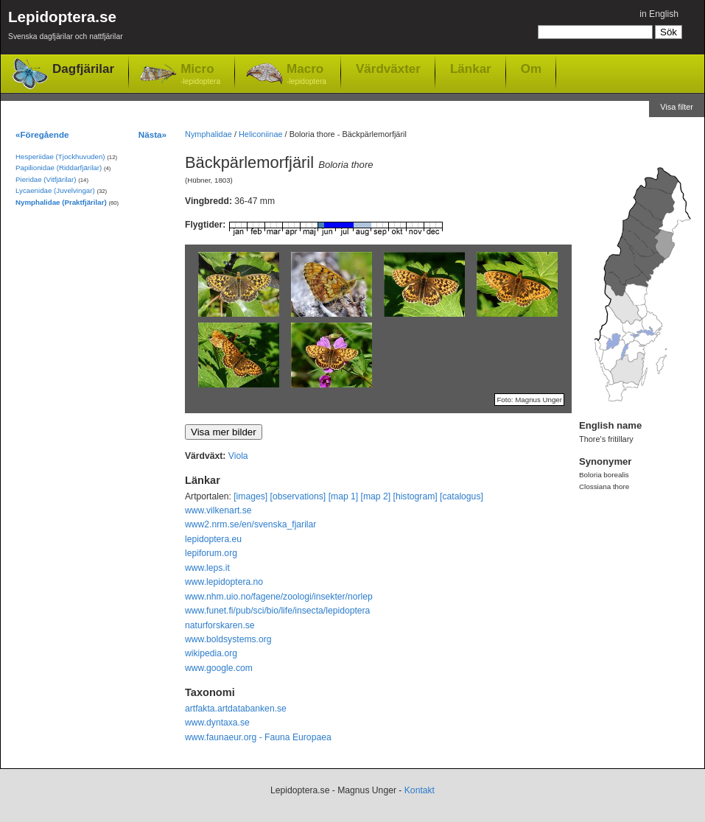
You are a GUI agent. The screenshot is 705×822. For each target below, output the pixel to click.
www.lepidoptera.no (224, 582)
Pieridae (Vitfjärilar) (45, 179)
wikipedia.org (211, 653)
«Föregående (42, 134)
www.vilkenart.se (218, 510)
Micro (200, 75)
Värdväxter (388, 68)
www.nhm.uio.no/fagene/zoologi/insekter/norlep (279, 596)
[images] (250, 496)
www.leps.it (207, 568)
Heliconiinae (261, 134)
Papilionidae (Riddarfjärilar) (58, 168)
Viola (238, 456)
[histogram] (415, 496)
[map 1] (344, 496)
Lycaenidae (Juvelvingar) (55, 190)
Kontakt (419, 790)
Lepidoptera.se (65, 27)
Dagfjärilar (83, 69)
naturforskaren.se (220, 625)
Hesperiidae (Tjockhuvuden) (60, 156)
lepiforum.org (211, 553)
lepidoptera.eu (213, 539)
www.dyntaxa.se (217, 722)
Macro (306, 75)
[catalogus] (461, 496)
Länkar (470, 68)
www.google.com (219, 668)
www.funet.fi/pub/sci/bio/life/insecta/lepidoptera (277, 610)
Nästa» (152, 134)
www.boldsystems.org (228, 639)
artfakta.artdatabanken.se (236, 708)
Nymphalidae (208, 134)
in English (658, 14)
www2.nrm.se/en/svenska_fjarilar (250, 524)
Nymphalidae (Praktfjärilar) (61, 202)
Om (531, 68)
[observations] (298, 496)
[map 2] (376, 496)
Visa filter (676, 106)
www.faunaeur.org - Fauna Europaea (258, 737)
